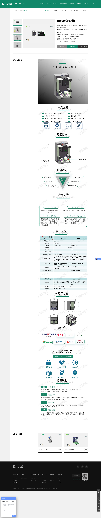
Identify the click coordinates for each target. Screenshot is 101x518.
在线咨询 (62, 46)
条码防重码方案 (63, 3)
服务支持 (79, 3)
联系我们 (86, 3)
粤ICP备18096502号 (39, 488)
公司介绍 (48, 3)
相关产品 (85, 10)
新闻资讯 (72, 3)
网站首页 (42, 3)
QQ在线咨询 (72, 46)
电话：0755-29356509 (83, 46)
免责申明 (46, 488)
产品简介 (56, 10)
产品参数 (64, 10)
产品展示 (55, 3)
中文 (91, 3)
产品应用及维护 (74, 10)
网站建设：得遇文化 (53, 488)
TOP (99, 509)
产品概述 (47, 10)
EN (93, 3)
